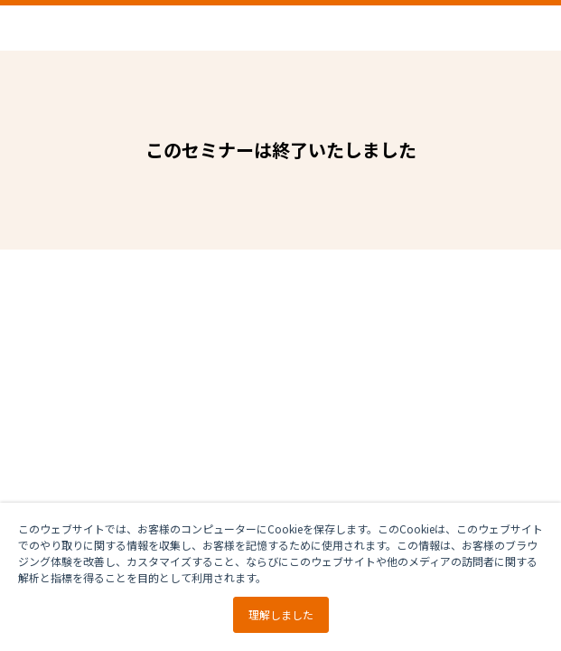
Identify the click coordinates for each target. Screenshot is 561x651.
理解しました (280, 614)
